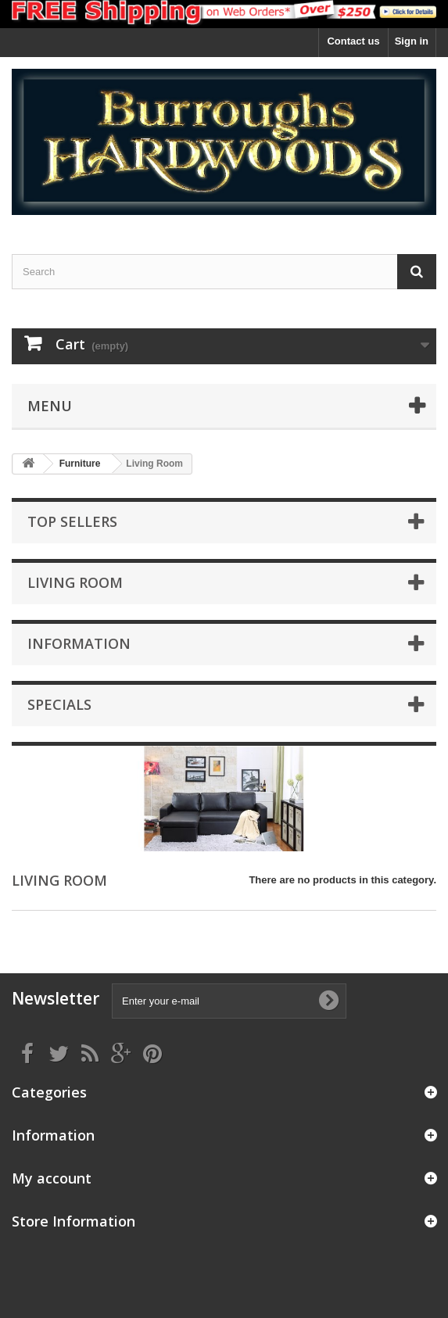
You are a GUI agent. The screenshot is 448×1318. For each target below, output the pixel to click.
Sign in (411, 41)
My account (51, 1178)
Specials (59, 704)
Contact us (353, 41)
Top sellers (72, 521)
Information (79, 643)
